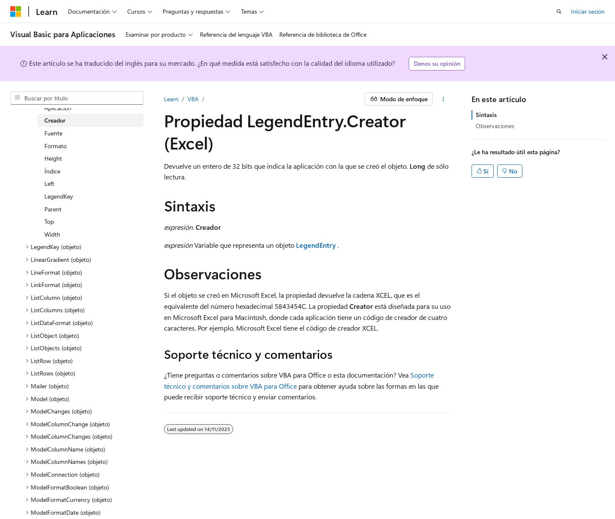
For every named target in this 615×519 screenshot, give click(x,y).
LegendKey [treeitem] (58, 196)
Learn (171, 99)
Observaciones (495, 126)
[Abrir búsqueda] (559, 11)
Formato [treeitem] (55, 146)
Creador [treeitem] (54, 120)
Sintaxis (486, 115)
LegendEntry (316, 244)
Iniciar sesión (588, 11)
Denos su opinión (437, 63)
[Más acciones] (443, 99)
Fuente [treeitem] (53, 133)
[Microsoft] (15, 11)
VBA (193, 99)
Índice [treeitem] (52, 171)
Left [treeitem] (49, 183)
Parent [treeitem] (53, 209)
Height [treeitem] (53, 158)
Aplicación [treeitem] (57, 108)
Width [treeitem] (52, 234)
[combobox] (77, 98)
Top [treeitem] (49, 221)
